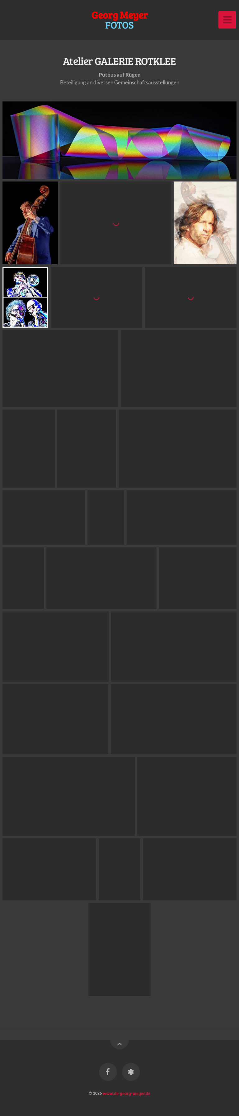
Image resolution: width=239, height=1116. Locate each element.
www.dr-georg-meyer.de (126, 1093)
